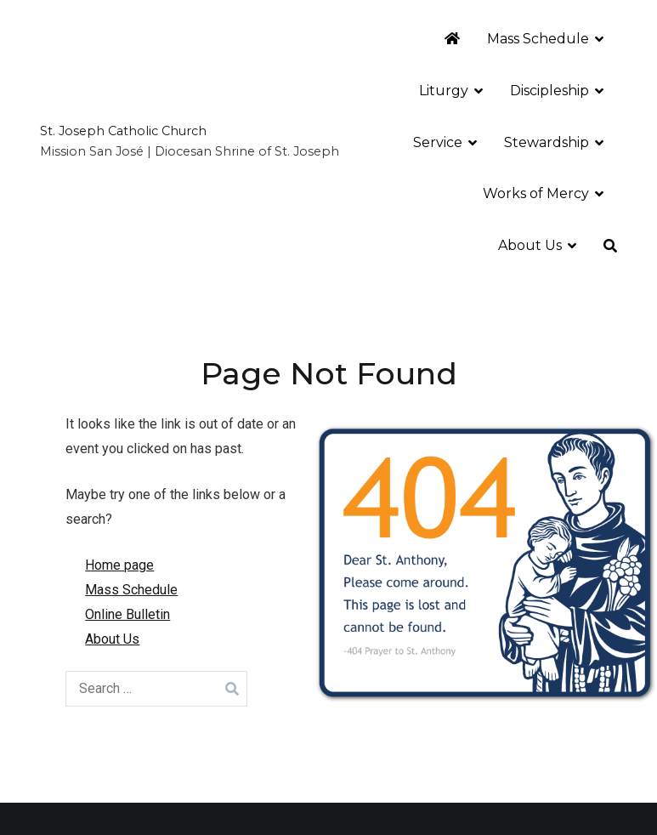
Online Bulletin (127, 614)
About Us (530, 245)
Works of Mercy (536, 193)
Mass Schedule (538, 39)
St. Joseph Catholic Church (123, 131)
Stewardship (546, 142)
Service (437, 142)
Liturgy (443, 90)
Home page (119, 565)
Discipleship (549, 90)
